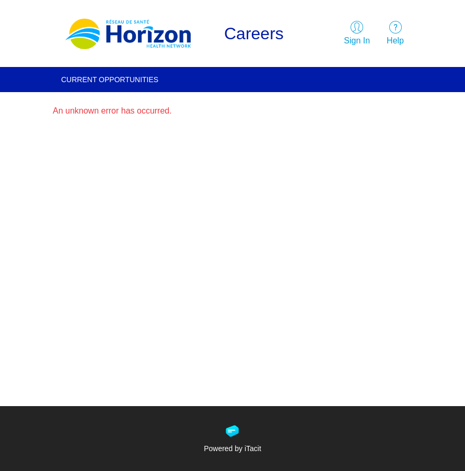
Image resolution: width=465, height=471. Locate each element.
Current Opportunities (109, 79)
